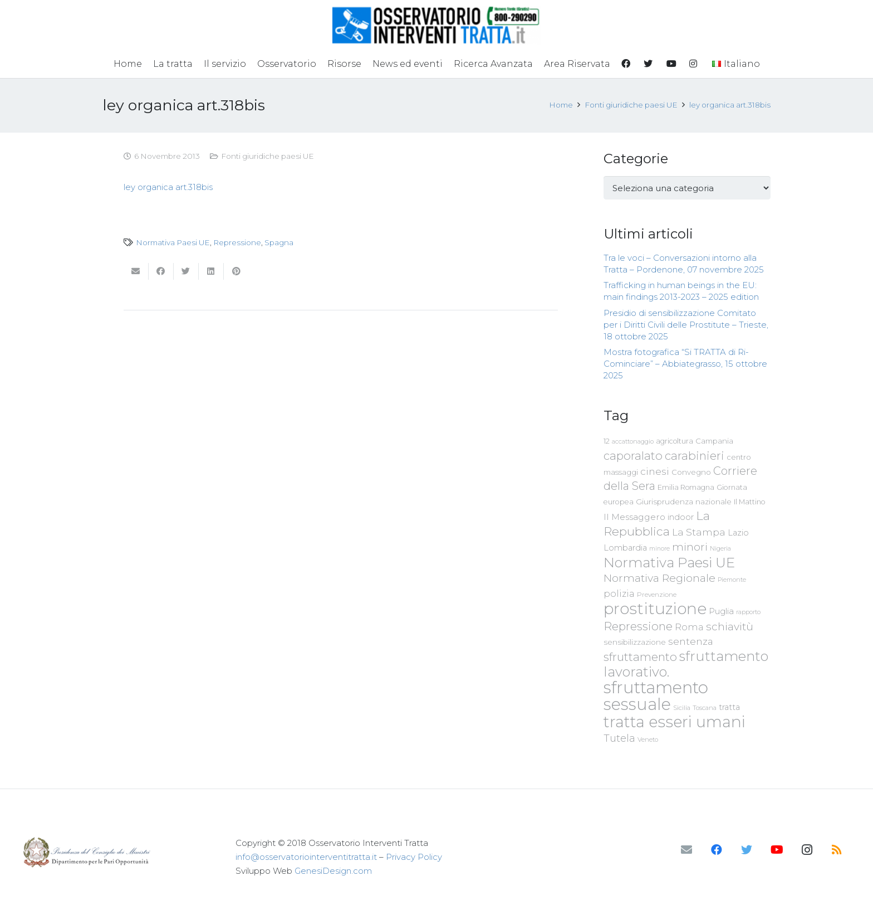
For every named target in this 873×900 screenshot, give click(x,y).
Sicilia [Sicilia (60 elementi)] (681, 708)
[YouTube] (777, 850)
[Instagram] (807, 850)
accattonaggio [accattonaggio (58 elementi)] (633, 441)
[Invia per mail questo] (136, 271)
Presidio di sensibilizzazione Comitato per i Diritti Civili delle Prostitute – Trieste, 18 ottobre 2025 (686, 325)
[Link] (436, 25)
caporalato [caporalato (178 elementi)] (633, 456)
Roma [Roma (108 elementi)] (689, 627)
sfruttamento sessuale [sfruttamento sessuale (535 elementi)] (656, 696)
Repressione (237, 242)
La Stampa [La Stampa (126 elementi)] (698, 532)
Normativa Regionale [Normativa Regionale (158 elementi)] (659, 578)
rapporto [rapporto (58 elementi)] (748, 612)
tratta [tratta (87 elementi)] (729, 707)
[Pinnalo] (236, 271)
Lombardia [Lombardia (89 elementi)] (625, 548)
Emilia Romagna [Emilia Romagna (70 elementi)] (686, 487)
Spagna (278, 242)
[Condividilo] (161, 271)
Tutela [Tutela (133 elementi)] (619, 738)
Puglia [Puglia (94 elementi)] (721, 611)
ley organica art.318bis (168, 187)
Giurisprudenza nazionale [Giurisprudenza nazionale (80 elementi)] (684, 501)
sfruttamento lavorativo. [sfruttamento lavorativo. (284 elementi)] (686, 664)
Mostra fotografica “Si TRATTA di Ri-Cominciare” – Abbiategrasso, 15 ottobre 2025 (685, 364)
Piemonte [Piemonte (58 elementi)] (732, 579)
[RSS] (837, 850)
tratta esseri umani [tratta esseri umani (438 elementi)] (675, 721)
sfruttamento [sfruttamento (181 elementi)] (640, 657)
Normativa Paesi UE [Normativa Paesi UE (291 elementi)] (669, 562)
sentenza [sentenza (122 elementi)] (690, 641)
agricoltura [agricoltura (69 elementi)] (674, 441)
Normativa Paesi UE (173, 242)
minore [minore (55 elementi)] (659, 548)
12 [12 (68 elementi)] (607, 441)
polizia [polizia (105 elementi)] (619, 593)
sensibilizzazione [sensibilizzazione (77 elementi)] (635, 642)
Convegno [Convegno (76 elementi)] (691, 472)
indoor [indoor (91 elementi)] (681, 517)
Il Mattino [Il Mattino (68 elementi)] (749, 502)
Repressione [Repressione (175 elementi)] (638, 626)
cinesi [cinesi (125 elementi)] (654, 471)
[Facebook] (716, 850)
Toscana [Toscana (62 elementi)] (705, 708)
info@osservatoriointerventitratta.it (306, 857)
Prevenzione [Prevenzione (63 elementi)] (656, 595)
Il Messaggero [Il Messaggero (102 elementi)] (634, 517)
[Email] (686, 850)
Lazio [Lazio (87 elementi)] (738, 533)
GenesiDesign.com (333, 870)
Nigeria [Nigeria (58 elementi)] (720, 548)
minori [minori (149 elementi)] (690, 547)
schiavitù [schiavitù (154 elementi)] (729, 626)
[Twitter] (747, 850)
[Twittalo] (186, 271)
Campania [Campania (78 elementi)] (714, 440)
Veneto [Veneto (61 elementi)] (647, 739)
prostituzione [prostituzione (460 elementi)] (655, 608)
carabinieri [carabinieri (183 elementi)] (694, 456)
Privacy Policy (414, 857)
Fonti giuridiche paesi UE (267, 156)
